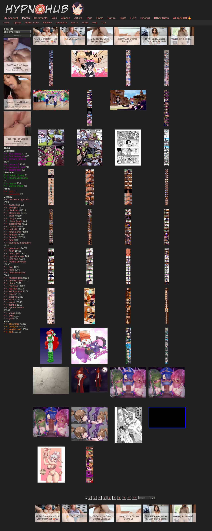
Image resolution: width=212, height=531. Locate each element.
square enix (15, 169)
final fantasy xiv (17, 156)
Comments (40, 17)
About (85, 22)
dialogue (13, 326)
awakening (15, 205)
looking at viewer (17, 261)
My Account (11, 17)
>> (134, 497)
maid (12, 269)
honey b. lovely (17, 175)
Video (7, 22)
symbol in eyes (16, 307)
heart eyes (14, 253)
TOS (103, 22)
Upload (17, 22)
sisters (12, 294)
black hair (14, 210)
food (11, 240)
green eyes (15, 248)
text (11, 332)
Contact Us (61, 22)
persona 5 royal (17, 167)
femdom (13, 234)
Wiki (54, 17)
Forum (111, 17)
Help (133, 17)
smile (12, 299)
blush (12, 215)
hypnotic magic (17, 256)
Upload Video (32, 22)
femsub (13, 237)
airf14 (12, 191)
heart (12, 250)
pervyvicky (14, 194)
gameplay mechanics (20, 242)
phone (12, 283)
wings (12, 313)
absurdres (14, 323)
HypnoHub (13, 4)
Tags (89, 17)
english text (15, 329)
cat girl (12, 218)
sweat (12, 302)
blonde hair (15, 213)
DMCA (74, 22)
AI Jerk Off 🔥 (182, 17)
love (11, 267)
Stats (123, 17)
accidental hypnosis (19, 199)
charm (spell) (16, 221)
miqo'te (13, 183)
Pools (99, 17)
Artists (78, 17)
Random (47, 22)
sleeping (13, 296)
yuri (11, 318)
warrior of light (16, 186)
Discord (145, 17)
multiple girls (16, 277)
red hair (13, 288)
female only (15, 232)
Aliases (65, 17)
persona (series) (17, 159)
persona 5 (14, 164)
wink (11, 315)
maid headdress (17, 272)
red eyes (14, 286)
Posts (26, 17)
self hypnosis (16, 291)
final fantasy (15, 153)
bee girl (13, 207)
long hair (14, 259)
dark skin (14, 229)
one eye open (16, 280)
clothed (13, 226)
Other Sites (161, 17)
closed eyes (15, 223)
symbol (13, 305)
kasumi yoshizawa (18, 178)
